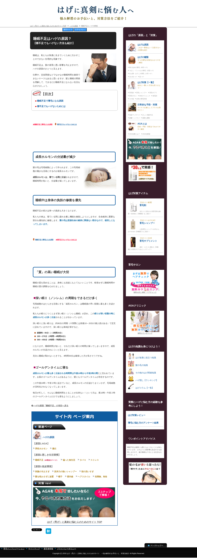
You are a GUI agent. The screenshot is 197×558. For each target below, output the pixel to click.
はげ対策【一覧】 (144, 85)
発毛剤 (155, 96)
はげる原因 (144, 47)
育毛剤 (131, 92)
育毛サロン (133, 96)
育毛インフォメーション (13, 549)
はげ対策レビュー (136, 415)
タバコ (83, 460)
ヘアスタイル (84, 476)
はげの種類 (144, 60)
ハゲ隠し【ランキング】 (143, 379)
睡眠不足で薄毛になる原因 (50, 100)
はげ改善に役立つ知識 (142, 356)
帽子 (60, 476)
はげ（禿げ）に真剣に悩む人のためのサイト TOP (74, 522)
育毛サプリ (153, 92)
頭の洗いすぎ (87, 471)
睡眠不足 (39, 460)
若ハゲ (141, 77)
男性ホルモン (41, 448)
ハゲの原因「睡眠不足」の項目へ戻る (51, 405)
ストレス (95, 460)
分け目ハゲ (133, 77)
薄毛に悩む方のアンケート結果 (143, 423)
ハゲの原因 (74, 26)
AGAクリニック (144, 96)
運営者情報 (48, 549)
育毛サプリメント (143, 243)
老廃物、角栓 (101, 476)
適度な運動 (146, 118)
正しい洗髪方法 (147, 115)
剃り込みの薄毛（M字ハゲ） (139, 67)
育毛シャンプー (141, 92)
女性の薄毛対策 (141, 99)
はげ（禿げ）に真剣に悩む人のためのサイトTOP (48, 26)
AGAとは (144, 126)
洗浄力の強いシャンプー (65, 471)
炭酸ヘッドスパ (134, 118)
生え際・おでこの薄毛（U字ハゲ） (141, 73)
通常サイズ (67, 30)
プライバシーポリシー (66, 549)
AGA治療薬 (146, 134)
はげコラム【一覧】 (141, 386)
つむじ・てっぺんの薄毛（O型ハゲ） (142, 70)
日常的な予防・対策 (144, 107)
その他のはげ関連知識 (142, 371)
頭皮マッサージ (134, 115)
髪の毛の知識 (138, 364)
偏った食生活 (69, 460)
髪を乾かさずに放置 (44, 476)
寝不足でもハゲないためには (51, 106)
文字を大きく (80, 30)
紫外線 (70, 476)
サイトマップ (34, 549)
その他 (131, 99)
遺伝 (54, 448)
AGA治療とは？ (134, 134)
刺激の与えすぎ (42, 471)
